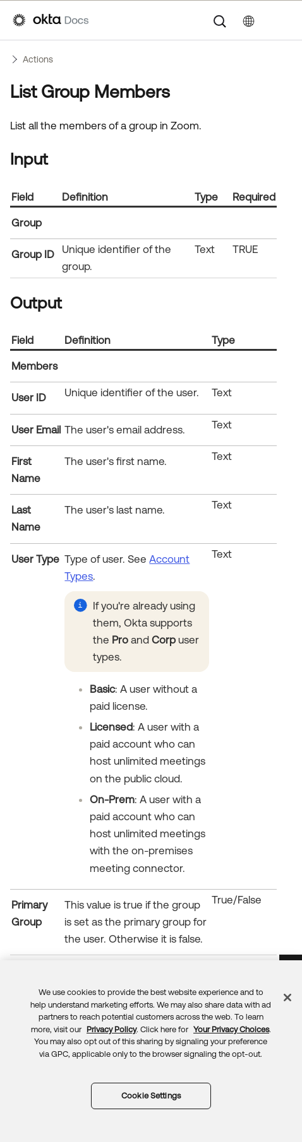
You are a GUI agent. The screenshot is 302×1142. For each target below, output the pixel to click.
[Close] (287, 997)
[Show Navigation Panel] (283, 20)
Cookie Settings (151, 1095)
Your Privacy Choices (231, 1029)
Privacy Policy (111, 1029)
